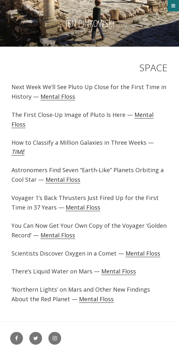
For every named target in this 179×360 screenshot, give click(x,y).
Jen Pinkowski (89, 23)
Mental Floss (57, 96)
